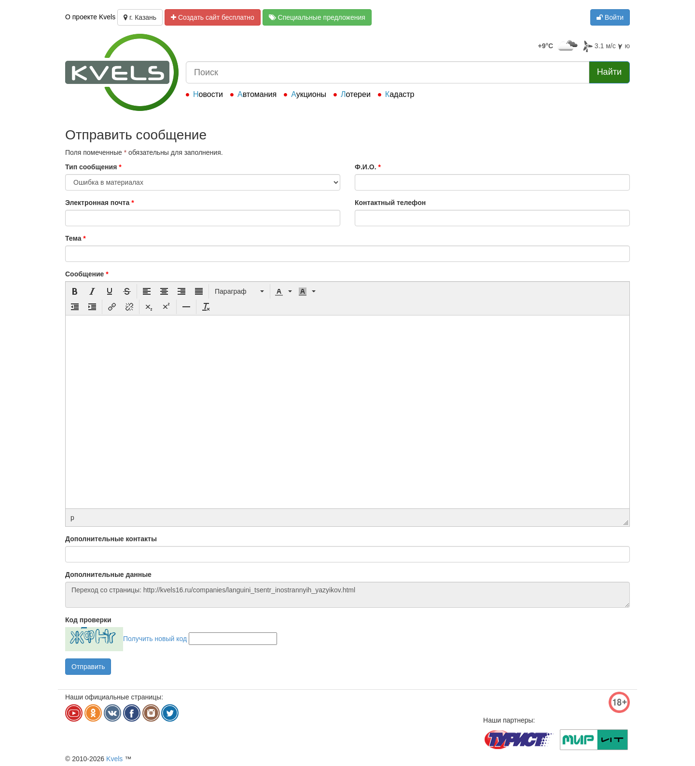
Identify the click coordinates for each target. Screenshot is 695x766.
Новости (208, 94)
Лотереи (356, 94)
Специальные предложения (317, 17)
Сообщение (87, 274)
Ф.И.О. (368, 167)
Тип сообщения (93, 167)
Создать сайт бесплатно (212, 17)
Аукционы (308, 94)
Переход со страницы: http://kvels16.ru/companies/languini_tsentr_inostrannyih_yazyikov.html (347, 595)
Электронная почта (99, 202)
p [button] (72, 517)
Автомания (257, 94)
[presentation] (75, 291)
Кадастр (400, 94)
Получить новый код (155, 639)
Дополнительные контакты (111, 539)
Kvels (114, 759)
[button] (75, 291)
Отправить (88, 666)
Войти (610, 17)
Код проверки (88, 620)
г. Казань (140, 17)
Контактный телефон (390, 202)
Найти (609, 72)
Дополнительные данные (108, 574)
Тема (75, 238)
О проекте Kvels (90, 17)
